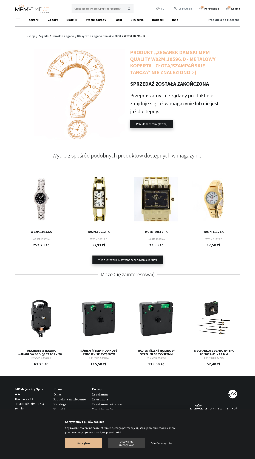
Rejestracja (100, 399)
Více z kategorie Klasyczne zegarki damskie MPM (127, 259)
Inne (176, 20)
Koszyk (233, 8)
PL (161, 8)
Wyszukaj (129, 8)
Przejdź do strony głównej (151, 124)
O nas (57, 394)
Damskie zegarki (63, 36)
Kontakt (59, 409)
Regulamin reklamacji (108, 404)
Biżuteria (137, 20)
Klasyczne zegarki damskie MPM (99, 36)
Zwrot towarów (103, 409)
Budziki (72, 20)
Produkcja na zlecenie (222, 20)
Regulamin (100, 394)
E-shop (31, 36)
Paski (119, 20)
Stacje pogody (96, 20)
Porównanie (209, 8)
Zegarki (34, 20)
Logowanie (183, 8)
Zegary (53, 20)
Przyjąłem (83, 443)
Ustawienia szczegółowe (126, 443)
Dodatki (158, 20)
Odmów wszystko (161, 443)
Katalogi (59, 404)
